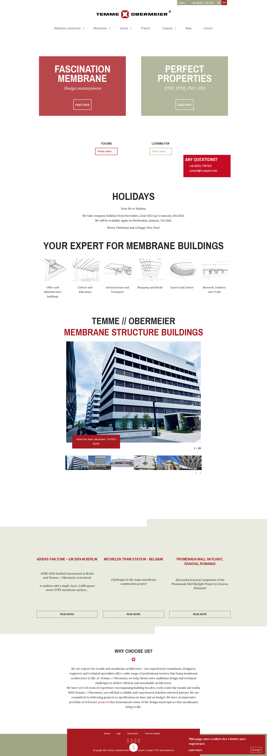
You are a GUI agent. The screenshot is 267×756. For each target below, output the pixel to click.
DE (219, 2)
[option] (133, 392)
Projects (145, 28)
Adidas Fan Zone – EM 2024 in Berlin (67, 559)
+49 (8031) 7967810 (200, 166)
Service (124, 28)
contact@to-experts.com (203, 170)
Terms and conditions (152, 733)
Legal (118, 733)
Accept (256, 750)
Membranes (100, 28)
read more (82, 104)
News (189, 28)
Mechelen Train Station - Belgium (133, 559)
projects (103, 702)
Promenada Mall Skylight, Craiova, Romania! (200, 561)
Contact (208, 28)
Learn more (195, 750)
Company (167, 28)
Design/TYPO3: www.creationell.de (160, 750)
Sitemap (107, 733)
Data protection (132, 733)
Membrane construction (67, 28)
